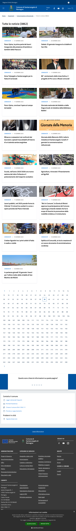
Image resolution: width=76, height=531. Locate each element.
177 (14, 341)
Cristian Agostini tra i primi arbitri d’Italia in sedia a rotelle (19, 241)
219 (14, 354)
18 (17, 295)
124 (28, 324)
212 (47, 350)
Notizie (59, 456)
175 (4, 341)
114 (47, 320)
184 (47, 341)
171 (52, 337)
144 (56, 329)
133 (4, 329)
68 (40, 308)
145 (61, 329)
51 (31, 303)
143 (52, 329)
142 (47, 329)
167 (33, 337)
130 (56, 324)
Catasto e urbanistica (26, 462)
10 (50, 291)
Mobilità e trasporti (44, 465)
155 (42, 333)
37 (35, 299)
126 (37, 324)
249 (23, 362)
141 (42, 329)
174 (66, 337)
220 (18, 354)
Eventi (59, 474)
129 (52, 324)
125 (33, 324)
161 (4, 337)
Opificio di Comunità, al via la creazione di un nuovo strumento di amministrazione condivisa (56, 243)
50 (26, 303)
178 (18, 341)
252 (37, 362)
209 (33, 350)
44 (67, 299)
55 (49, 303)
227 (52, 354)
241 (52, 358)
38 (40, 299)
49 (22, 303)
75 (4, 312)
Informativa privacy (44, 494)
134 (9, 329)
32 (13, 299)
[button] (38, 528)
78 (17, 312)
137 (23, 329)
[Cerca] (72, 8)
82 (35, 312)
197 (42, 345)
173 (61, 337)
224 (37, 354)
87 (58, 312)
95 (26, 316)
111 (33, 320)
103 (63, 316)
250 (28, 362)
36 (31, 299)
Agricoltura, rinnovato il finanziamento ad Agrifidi (55, 173)
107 (14, 320)
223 (33, 354)
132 (66, 324)
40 (49, 299)
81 (31, 312)
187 (61, 341)
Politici (3, 469)
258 (66, 362)
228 (56, 354)
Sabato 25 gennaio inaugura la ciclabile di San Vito (56, 45)
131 (61, 324)
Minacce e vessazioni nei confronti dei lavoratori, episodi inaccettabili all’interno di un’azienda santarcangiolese (19, 140)
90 (4, 316)
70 (49, 308)
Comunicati (7, 41)
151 (23, 333)
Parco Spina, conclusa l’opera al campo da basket (18, 106)
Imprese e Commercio (44, 462)
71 (53, 308)
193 (23, 345)
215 (61, 350)
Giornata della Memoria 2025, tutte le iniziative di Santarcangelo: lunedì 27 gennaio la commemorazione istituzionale (55, 141)
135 (14, 329)
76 (8, 312)
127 (42, 324)
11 (54, 291)
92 (13, 316)
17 (13, 295)
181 (33, 341)
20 (26, 295)
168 (37, 337)
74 (67, 308)
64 (22, 308)
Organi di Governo (6, 456)
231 (4, 358)
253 (42, 362)
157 (52, 333)
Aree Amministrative (7, 459)
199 (52, 345)
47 (13, 303)
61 (8, 308)
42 (58, 299)
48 (17, 303)
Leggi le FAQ (23, 494)
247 (14, 362)
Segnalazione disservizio (27, 491)
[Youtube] (58, 8)
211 (42, 350)
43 (62, 299)
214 (56, 350)
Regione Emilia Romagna (10, 2)
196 (37, 345)
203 (4, 350)
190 (9, 345)
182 (37, 341)
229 (61, 354)
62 (13, 308)
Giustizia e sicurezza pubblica (44, 457)
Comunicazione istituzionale (25, 16)
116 (56, 320)
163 (14, 337)
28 (62, 295)
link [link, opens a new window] (55, 520)
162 (9, 337)
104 (68, 316)
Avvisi (59, 462)
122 (18, 324)
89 (67, 312)
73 (62, 308)
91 (8, 316)
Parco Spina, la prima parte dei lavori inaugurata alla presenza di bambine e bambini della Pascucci (18, 47)
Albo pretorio (42, 491)
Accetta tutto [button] (31, 524)
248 (18, 362)
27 (58, 295)
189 (4, 345)
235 (23, 358)
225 (42, 354)
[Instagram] (62, 8)
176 (9, 341)
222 (28, 354)
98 (40, 316)
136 (18, 329)
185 (52, 341)
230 (66, 354)
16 (8, 295)
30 (4, 299)
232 (9, 358)
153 (33, 333)
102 (59, 316)
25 (49, 295)
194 (28, 345)
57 (58, 303)
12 (59, 291)
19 (22, 295)
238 (37, 358)
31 (8, 299)
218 (9, 354)
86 (53, 312)
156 (47, 333)
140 (37, 329)
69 (44, 308)
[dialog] (38, 520)
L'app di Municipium (38, 431)
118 (66, 320)
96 (31, 316)
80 (26, 312)
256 (56, 362)
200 (56, 345)
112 (37, 320)
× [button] (74, 511)
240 (47, 358)
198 (47, 345)
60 (4, 308)
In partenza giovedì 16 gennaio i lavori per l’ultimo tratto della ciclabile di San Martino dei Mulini (18, 275)
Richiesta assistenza (26, 497)
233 (14, 358)
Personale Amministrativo (8, 472)
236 (28, 358)
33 (17, 299)
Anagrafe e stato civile (26, 456)
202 (66, 345)
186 (56, 341)
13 (63, 291)
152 (28, 333)
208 (28, 350)
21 (31, 295)
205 (14, 350)
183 (42, 341)
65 (26, 308)
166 (28, 337)
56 (53, 303)
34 (22, 299)
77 (13, 312)
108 (18, 320)
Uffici (2, 462)
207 (23, 350)
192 (18, 345)
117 (61, 320)
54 (44, 303)
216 (66, 350)
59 (67, 303)
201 (61, 345)
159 (61, 333)
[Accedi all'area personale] (68, 2)
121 (14, 324)
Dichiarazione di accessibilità (43, 501)
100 (49, 316)
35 (26, 299)
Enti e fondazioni (6, 466)
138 (28, 329)
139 (33, 329)
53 (40, 303)
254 (47, 362)
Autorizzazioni (24, 459)
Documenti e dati (6, 475)
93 (17, 316)
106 (9, 320)
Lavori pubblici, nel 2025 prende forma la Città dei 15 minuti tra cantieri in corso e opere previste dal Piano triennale (19, 206)
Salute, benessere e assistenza (44, 469)
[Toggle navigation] (3, 8)
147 (4, 333)
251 (33, 362)
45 (4, 303)
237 (33, 358)
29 (67, 295)
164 (18, 337)
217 (4, 354)
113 (42, 320)
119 (4, 324)
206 (18, 350)
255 (52, 362)
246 (9, 362)
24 (44, 295)
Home (4, 16)
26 (53, 295)
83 (40, 312)
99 (44, 316)
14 (68, 291)
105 (4, 320)
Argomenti (11, 16)
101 (54, 316)
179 (23, 341)
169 (42, 337)
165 (23, 337)
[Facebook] (53, 8)
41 (53, 299)
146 (66, 329)
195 (33, 345)
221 (23, 354)
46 (8, 303)
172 (56, 337)
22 (35, 295)
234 (18, 358)
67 (35, 308)
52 (35, 303)
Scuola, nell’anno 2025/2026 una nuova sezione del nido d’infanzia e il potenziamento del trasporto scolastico (19, 174)
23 (40, 295)
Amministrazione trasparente (43, 486)
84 (44, 312)
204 (9, 350)
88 (62, 312)
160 (66, 333)
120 (9, 324)
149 (14, 333)
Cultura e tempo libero (26, 466)
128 (47, 324)
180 (28, 341)
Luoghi (59, 471)
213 (52, 350)
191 (14, 345)
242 (56, 358)
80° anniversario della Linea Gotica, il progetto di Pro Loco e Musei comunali (55, 77)
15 (4, 295)
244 (66, 358)
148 (9, 333)
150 (18, 333)
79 (22, 312)
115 (52, 320)
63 (17, 308)
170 (47, 337)
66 (31, 308)
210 (37, 350)
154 (37, 333)
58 (62, 303)
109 (23, 320)
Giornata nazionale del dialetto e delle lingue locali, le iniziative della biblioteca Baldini (56, 108)
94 (22, 316)
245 (4, 362)
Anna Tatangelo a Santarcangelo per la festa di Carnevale (18, 77)
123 (23, 324)
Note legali (41, 497)
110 (28, 320)
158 (56, 333)
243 (61, 358)
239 (42, 358)
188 (66, 341)
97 (35, 316)
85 (49, 312)
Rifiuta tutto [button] (45, 523)
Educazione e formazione (27, 469)
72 (58, 308)
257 (61, 362)
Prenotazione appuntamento (24, 486)
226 (47, 354)
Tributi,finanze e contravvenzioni (43, 475)
